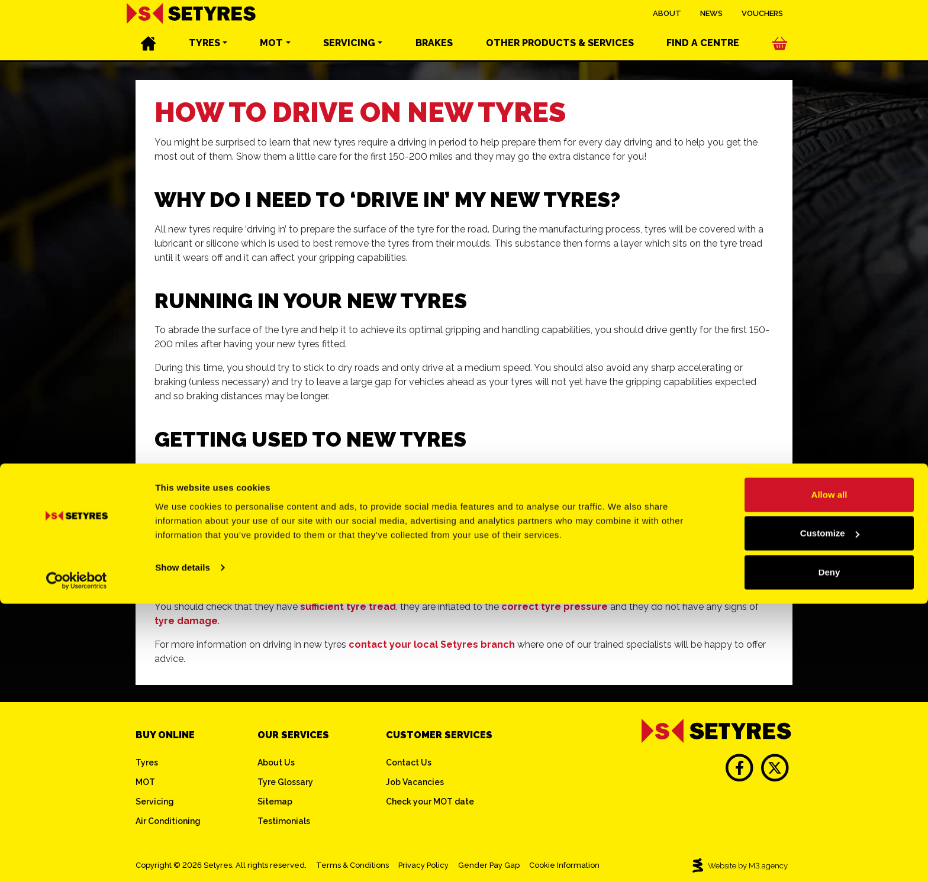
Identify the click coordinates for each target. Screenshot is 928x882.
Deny (829, 850)
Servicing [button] (349, 47)
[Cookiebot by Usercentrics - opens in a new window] (76, 859)
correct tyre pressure (554, 606)
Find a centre (702, 47)
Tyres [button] (204, 47)
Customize (829, 812)
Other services (560, 47)
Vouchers (762, 17)
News (711, 17)
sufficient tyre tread (348, 606)
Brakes (434, 47)
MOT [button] (271, 47)
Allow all (829, 773)
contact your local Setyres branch (432, 644)
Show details (182, 846)
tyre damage (186, 620)
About (667, 17)
